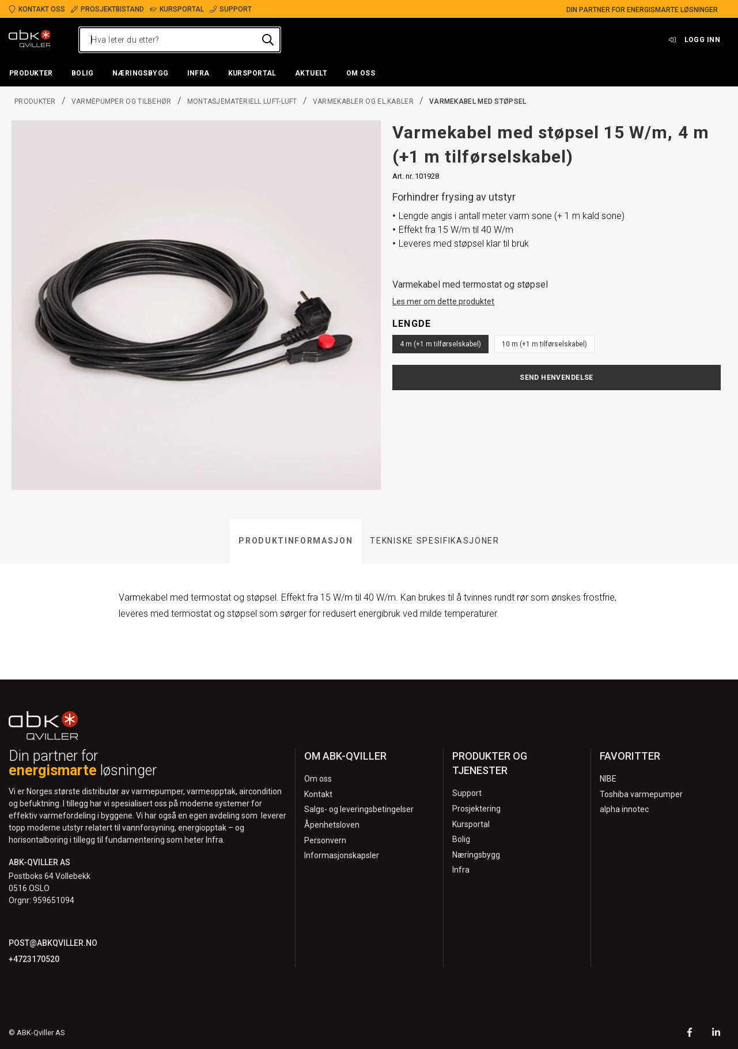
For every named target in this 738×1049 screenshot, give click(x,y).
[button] (31, 74)
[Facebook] (689, 1033)
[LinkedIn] (716, 1033)
